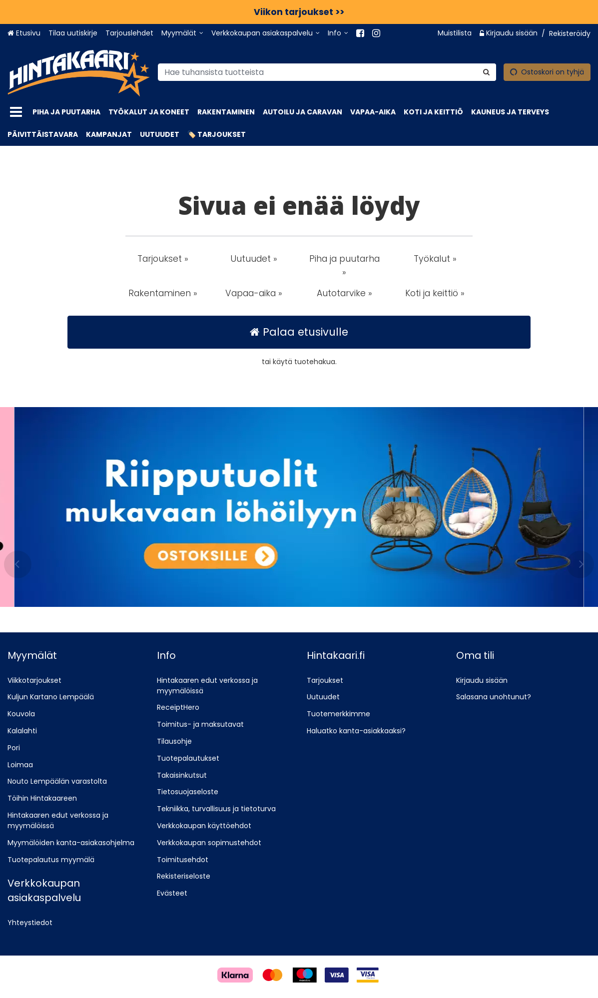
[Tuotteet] (15, 112)
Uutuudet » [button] (253, 259)
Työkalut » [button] (435, 259)
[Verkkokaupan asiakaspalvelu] (265, 33)
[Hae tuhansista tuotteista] (327, 71)
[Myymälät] (182, 33)
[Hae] (486, 71)
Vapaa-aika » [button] (253, 293)
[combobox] (327, 71)
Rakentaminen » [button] (162, 293)
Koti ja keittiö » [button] (435, 293)
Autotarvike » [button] (344, 293)
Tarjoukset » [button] (162, 259)
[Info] (338, 33)
